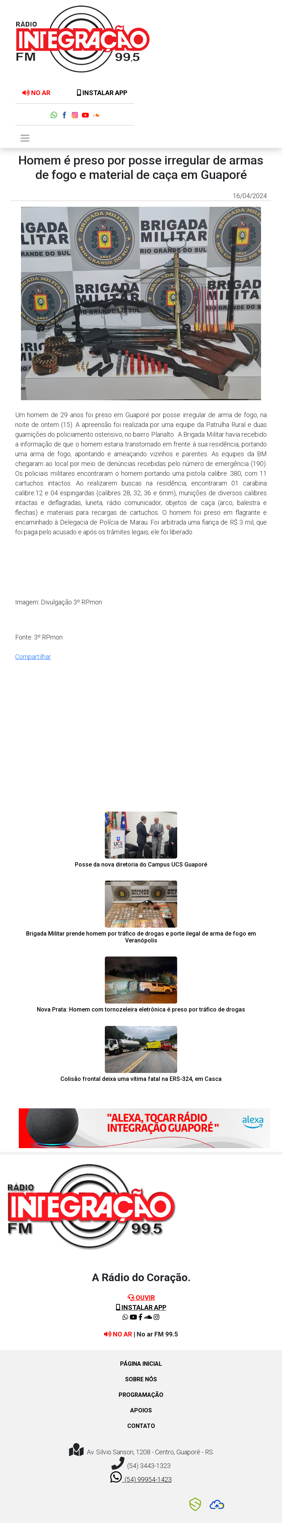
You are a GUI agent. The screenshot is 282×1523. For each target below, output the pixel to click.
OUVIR (141, 1297)
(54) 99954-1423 (141, 1477)
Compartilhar (33, 656)
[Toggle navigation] (25, 138)
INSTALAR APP (102, 93)
